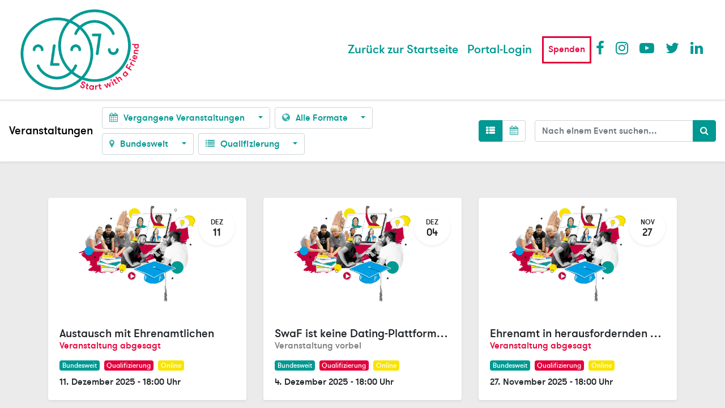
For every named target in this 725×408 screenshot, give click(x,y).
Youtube (646, 47)
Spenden (566, 49)
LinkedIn (697, 47)
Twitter (672, 47)
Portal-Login (499, 49)
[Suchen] (704, 131)
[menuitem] (403, 49)
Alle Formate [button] (316, 118)
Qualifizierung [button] (244, 144)
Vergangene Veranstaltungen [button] (178, 118)
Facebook (602, 47)
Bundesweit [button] (139, 144)
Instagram (622, 47)
